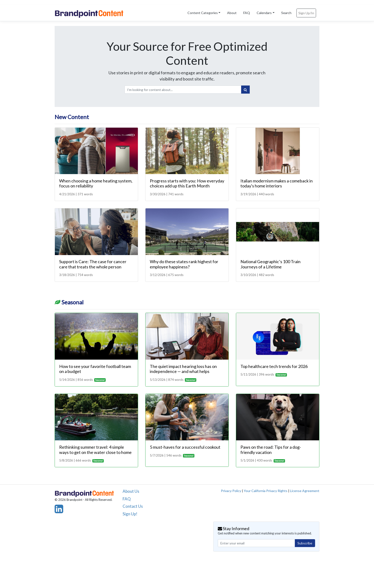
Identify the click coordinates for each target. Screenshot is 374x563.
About (232, 13)
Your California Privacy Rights (265, 491)
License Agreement (304, 491)
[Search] (245, 89)
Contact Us (133, 506)
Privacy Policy (231, 491)
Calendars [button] (264, 13)
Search (286, 13)
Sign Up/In (306, 13)
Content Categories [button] (202, 13)
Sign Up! (130, 513)
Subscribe (304, 543)
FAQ (246, 13)
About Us (131, 491)
